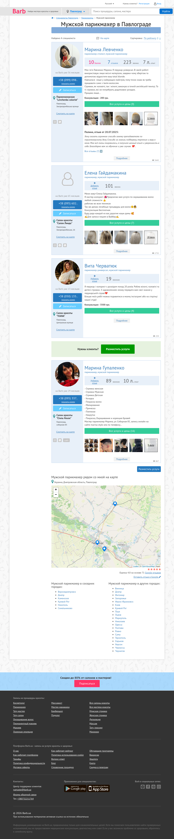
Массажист (56, 702)
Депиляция (95, 719)
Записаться (67, 90)
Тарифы (17, 759)
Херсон (118, 644)
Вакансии (94, 754)
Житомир (119, 595)
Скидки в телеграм (98, 767)
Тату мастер (19, 711)
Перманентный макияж (25, 723)
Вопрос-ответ (58, 759)
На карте (102, 38)
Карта (92, 763)
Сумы (118, 634)
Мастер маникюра (60, 707)
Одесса (118, 624)
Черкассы (120, 647)
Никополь (63, 604)
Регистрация (144, 3)
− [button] (56, 494)
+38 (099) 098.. (68, 81)
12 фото (151, 118)
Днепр (61, 595)
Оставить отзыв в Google (147, 576)
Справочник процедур (62, 767)
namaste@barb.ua (22, 789)
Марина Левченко (115, 51)
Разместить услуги (118, 349)
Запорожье (120, 598)
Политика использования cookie (67, 754)
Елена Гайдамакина (114, 174)
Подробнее (121, 158)
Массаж (93, 723)
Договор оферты (21, 767)
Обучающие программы (101, 750)
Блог (53, 763)
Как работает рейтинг (62, 750)
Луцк (117, 611)
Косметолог (19, 702)
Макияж (17, 727)
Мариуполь (120, 618)
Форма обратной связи (24, 794)
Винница (119, 588)
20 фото (151, 237)
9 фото (151, 445)
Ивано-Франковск (124, 601)
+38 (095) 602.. (68, 204)
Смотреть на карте (65, 113)
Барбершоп (57, 711)
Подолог (55, 715)
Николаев (120, 621)
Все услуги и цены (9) (122, 104)
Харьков (119, 641)
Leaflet (136, 566)
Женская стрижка (98, 715)
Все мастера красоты (99, 707)
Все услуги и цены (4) (122, 310)
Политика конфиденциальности (29, 763)
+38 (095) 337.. (68, 399)
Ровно (118, 631)
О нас (16, 750)
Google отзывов (153, 572)
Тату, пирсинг (96, 727)
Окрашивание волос (23, 719)
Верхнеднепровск (67, 591)
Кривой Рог (64, 601)
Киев (117, 604)
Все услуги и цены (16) (122, 430)
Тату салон (18, 715)
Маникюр (94, 731)
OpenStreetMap (148, 566)
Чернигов (120, 650)
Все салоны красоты (99, 702)
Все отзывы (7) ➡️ (93, 151)
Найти (166, 11)
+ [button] (56, 489)
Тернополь (120, 637)
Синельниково (65, 608)
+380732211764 (25, 798)
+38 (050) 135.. (68, 297)
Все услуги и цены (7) (122, 222)
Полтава (119, 627)
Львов (118, 614)
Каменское (63, 598)
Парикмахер (19, 707)
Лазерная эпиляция (23, 731)
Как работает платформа (25, 754)
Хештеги (93, 759)
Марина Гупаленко (113, 369)
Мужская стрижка (98, 711)
